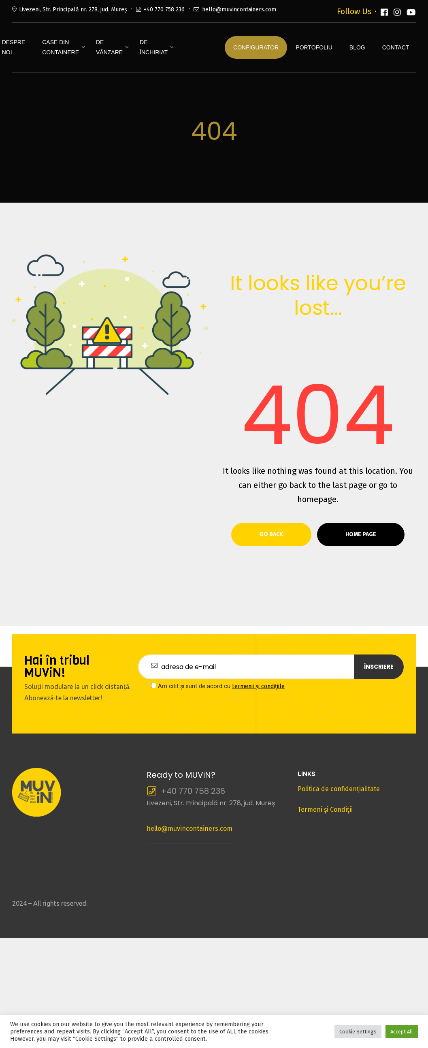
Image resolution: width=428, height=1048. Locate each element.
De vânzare (109, 47)
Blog (357, 47)
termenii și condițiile (258, 686)
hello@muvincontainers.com (239, 9)
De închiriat (154, 47)
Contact (395, 47)
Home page (360, 534)
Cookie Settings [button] (358, 1032)
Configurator (256, 47)
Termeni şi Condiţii (325, 809)
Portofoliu (314, 47)
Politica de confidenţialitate (339, 789)
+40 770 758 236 (164, 9)
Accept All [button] (401, 1032)
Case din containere (60, 47)
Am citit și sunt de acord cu (218, 686)
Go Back (271, 534)
